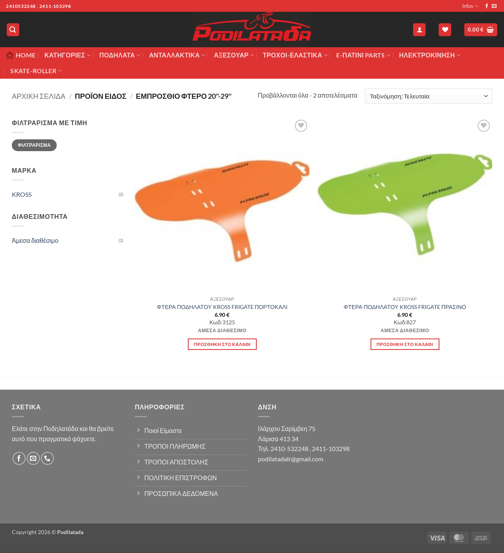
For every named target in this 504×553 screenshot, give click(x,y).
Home (20, 55)
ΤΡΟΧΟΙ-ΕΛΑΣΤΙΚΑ (295, 55)
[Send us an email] (494, 6)
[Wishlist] (445, 29)
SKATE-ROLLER (35, 71)
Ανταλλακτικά (177, 55)
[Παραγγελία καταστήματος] (428, 96)
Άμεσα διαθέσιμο (35, 240)
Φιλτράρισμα (34, 145)
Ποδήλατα (119, 55)
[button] (13, 29)
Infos (470, 6)
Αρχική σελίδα (38, 96)
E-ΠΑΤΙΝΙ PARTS (363, 55)
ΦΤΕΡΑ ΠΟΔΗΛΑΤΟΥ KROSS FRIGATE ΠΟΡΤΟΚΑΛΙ (222, 306)
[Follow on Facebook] (486, 6)
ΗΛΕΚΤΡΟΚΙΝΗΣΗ (429, 55)
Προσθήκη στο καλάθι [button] (222, 344)
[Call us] (47, 458)
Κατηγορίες (67, 55)
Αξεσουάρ (234, 55)
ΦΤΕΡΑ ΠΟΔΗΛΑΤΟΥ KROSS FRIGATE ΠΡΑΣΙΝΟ (404, 306)
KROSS (22, 194)
